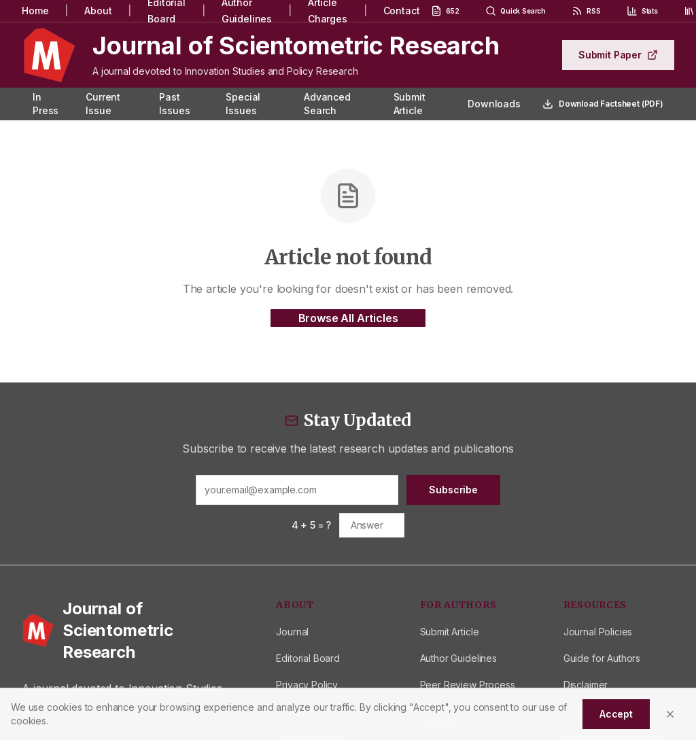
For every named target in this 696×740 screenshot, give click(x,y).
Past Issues (174, 103)
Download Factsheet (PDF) (602, 104)
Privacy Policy (307, 684)
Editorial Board (308, 658)
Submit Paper (618, 54)
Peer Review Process (467, 684)
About (97, 10)
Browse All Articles (348, 318)
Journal (292, 631)
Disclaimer (585, 684)
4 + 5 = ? (312, 525)
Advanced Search (327, 103)
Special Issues (243, 103)
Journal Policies (597, 631)
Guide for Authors (601, 658)
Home (35, 10)
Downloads (494, 103)
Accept (616, 714)
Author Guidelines (458, 658)
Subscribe (453, 489)
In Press (45, 103)
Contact (401, 10)
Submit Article (409, 103)
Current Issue (103, 103)
